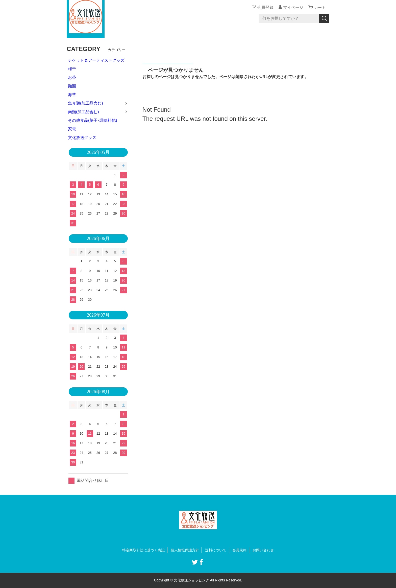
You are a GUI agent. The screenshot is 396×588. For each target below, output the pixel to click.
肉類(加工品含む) (83, 112)
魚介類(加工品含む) (85, 103)
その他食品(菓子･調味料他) (92, 120)
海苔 (72, 94)
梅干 (72, 69)
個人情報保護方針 (185, 550)
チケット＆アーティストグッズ (96, 60)
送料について (215, 550)
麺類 (72, 86)
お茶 (72, 77)
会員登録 (265, 7)
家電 (72, 129)
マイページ (292, 7)
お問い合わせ (263, 550)
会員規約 (239, 550)
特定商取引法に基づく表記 (143, 550)
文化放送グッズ (82, 137)
